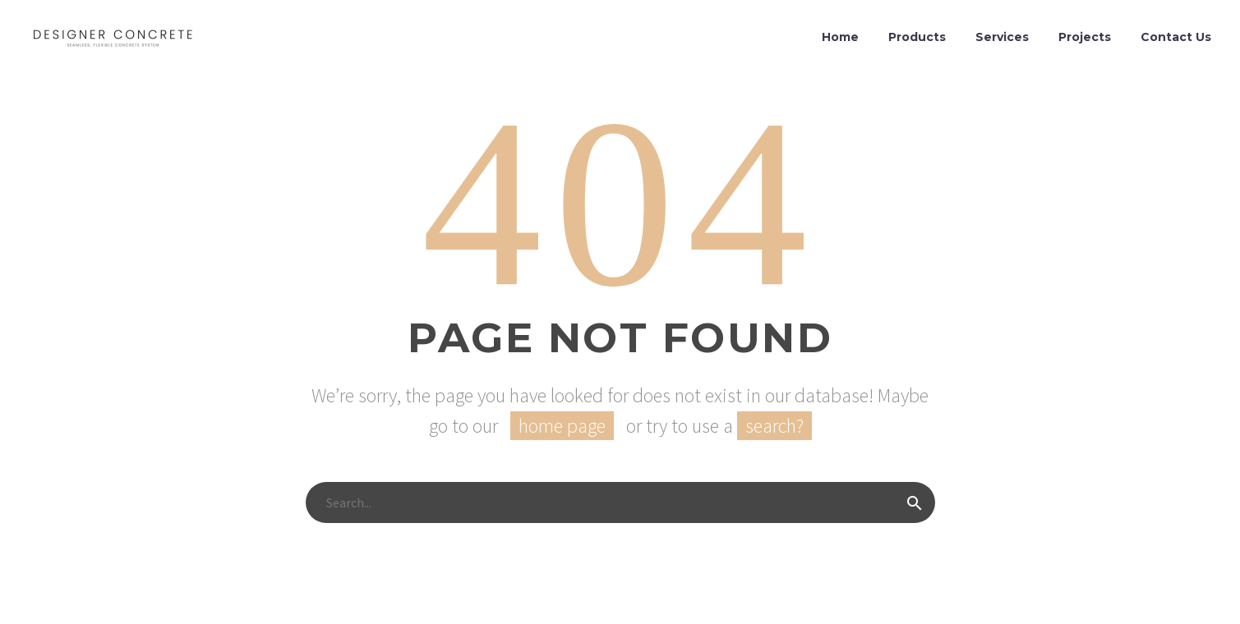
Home (840, 37)
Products (917, 37)
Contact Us (1176, 37)
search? (774, 425)
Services (1002, 37)
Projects (1084, 37)
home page (562, 425)
